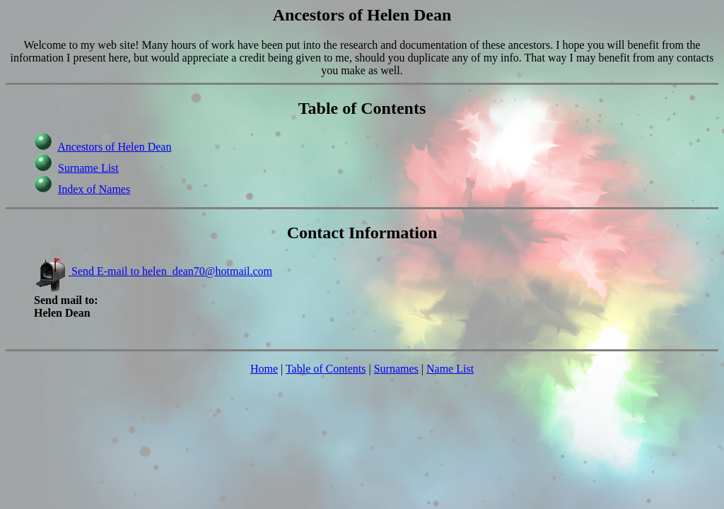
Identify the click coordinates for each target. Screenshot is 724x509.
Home (264, 369)
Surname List (88, 168)
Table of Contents (326, 369)
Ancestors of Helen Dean (114, 147)
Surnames (396, 369)
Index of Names (94, 189)
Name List (450, 369)
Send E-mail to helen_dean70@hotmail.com (153, 271)
